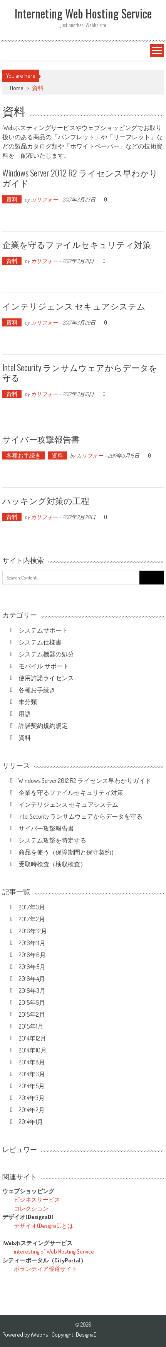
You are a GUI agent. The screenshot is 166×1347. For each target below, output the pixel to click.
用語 (24, 714)
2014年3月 (31, 1098)
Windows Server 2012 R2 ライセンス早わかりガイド (80, 178)
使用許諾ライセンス (46, 678)
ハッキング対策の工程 (45, 500)
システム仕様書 (40, 642)
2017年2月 (31, 919)
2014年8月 (31, 1062)
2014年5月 (31, 1086)
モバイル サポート (43, 666)
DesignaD (86, 1334)
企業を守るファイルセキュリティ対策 (76, 244)
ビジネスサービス (37, 1199)
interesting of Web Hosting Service (54, 1251)
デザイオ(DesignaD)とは (43, 1225)
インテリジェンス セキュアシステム (74, 306)
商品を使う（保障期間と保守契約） (67, 852)
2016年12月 (32, 931)
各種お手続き (23, 455)
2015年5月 (31, 1002)
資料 (12, 199)
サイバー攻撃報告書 (41, 439)
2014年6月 (31, 1074)
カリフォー (44, 199)
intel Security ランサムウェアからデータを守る (80, 372)
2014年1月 (30, 1122)
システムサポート (43, 630)
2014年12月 (32, 1038)
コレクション (31, 1208)
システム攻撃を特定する (52, 840)
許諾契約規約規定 (43, 725)
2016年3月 (31, 990)
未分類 (27, 702)
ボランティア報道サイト (45, 1268)
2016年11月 (31, 943)
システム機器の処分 (46, 654)
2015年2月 (31, 1014)
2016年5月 (31, 967)
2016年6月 (32, 955)
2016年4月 (31, 978)
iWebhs (40, 1334)
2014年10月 (32, 1050)
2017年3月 (31, 907)
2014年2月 (31, 1110)
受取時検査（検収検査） (52, 864)
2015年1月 (31, 1026)
